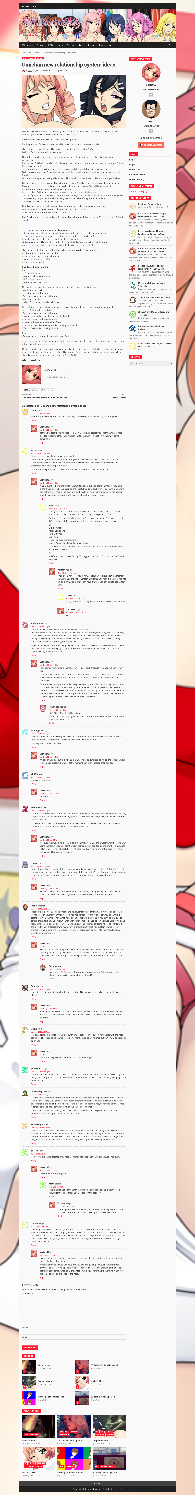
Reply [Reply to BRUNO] (33, 783)
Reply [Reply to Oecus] (33, 1044)
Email (25, 1337)
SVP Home (26, 45)
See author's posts (56, 377)
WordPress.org (136, 179)
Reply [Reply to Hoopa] (33, 878)
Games (40, 45)
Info (81, 45)
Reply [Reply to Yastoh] (33, 1160)
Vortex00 (27, 71)
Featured (31, 58)
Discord (91, 45)
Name (25, 1327)
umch (37, 390)
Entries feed (135, 169)
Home (97, 1483)
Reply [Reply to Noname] (33, 1245)
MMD (50, 45)
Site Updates (34, 1434)
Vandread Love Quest (160, 297)
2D (26, 1464)
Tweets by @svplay (138, 191)
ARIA (61, 1432)
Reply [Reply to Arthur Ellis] (33, 830)
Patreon (70, 45)
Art (60, 45)
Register (133, 160)
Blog (24, 58)
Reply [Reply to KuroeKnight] (33, 1143)
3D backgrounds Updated (82, 1398)
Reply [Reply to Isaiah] (33, 420)
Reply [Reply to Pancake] (33, 998)
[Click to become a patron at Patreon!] (151, 144)
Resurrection (29, 1367)
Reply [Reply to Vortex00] (42, 442)
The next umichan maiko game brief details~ (48, 396)
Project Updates (29, 1383)
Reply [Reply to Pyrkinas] (33, 936)
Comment (27, 1293)
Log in (132, 165)
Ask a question (105, 45)
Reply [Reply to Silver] (33, 473)
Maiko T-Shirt (82, 1383)
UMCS (43, 390)
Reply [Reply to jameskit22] (33, 1084)
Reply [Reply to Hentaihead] (33, 655)
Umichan (40, 58)
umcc (31, 390)
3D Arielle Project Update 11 (82, 1367)
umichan (51, 390)
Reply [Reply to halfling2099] (33, 747)
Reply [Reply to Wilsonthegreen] (33, 1117)
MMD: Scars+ (100, 396)
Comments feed (137, 174)
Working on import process (29, 1398)
